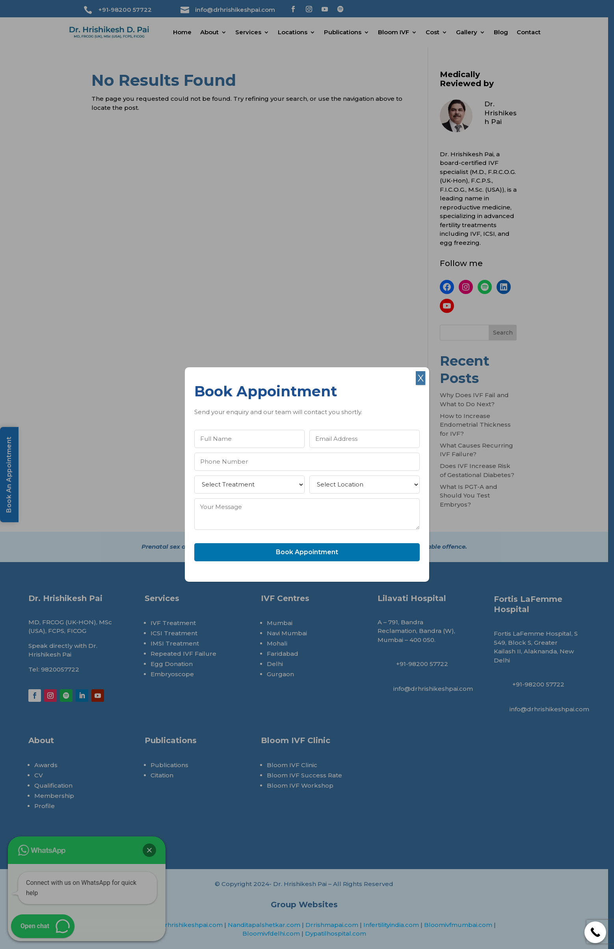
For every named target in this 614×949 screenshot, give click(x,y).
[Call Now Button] (595, 932)
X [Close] (421, 378)
